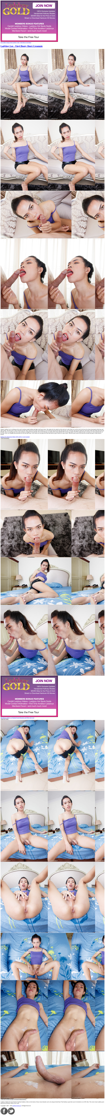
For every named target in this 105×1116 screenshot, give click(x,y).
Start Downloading (5, 438)
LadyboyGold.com (16, 1105)
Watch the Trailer (4, 719)
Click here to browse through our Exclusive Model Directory (13, 1099)
